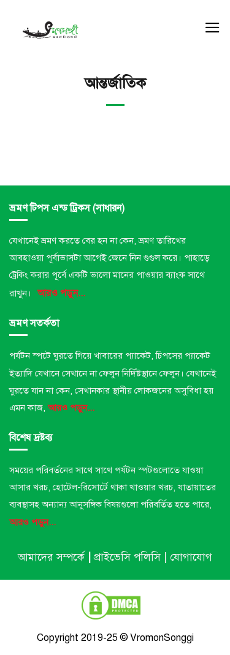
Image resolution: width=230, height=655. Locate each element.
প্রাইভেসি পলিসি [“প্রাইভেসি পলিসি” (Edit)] (127, 557)
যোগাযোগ (191, 557)
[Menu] (212, 27)
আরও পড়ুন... (61, 293)
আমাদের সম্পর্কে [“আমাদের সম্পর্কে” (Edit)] (51, 557)
